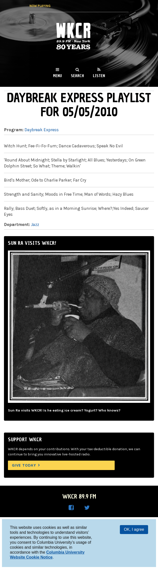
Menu (57, 75)
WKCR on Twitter (87, 508)
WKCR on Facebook (71, 508)
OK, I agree (134, 529)
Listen (99, 75)
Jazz (35, 224)
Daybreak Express (42, 129)
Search (77, 75)
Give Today (24, 465)
